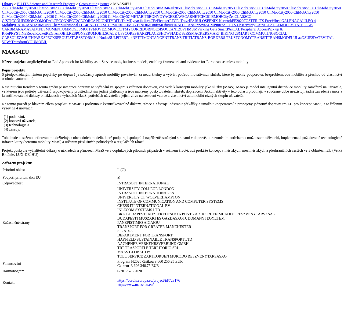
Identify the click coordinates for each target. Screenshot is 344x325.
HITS (101, 25)
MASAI (29, 29)
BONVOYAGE (160, 17)
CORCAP (90, 21)
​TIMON (146, 38)
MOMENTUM (57, 29)
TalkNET (133, 38)
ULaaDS (299, 38)
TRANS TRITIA (181, 38)
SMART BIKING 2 (222, 33)
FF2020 (238, 21)
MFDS (40, 29)
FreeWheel (273, 21)
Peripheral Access (254, 29)
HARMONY (42, 25)
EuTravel (183, 21)
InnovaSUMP (205, 25)
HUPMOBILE (116, 25)
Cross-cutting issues (94, 4)
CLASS (240, 17)
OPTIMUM (189, 29)
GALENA (289, 21)
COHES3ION (24, 21)
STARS (75, 38)
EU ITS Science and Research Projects (46, 4)
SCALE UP (114, 33)
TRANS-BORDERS (209, 38)
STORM (87, 38)
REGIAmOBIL (57, 33)
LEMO (280, 25)
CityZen (228, 17)
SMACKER (198, 33)
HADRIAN (23, 25)
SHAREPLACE (147, 33)
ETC (172, 21)
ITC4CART (87, 25)
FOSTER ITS (254, 21)
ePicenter (162, 21)
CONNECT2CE (70, 21)
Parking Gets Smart (212, 29)
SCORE (129, 33)
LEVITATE (294, 25)
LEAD (270, 25)
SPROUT (62, 38)
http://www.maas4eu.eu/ (135, 285)
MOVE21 (100, 29)
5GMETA (133, 17)
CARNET (192, 17)
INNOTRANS (184, 25)
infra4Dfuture (163, 25)
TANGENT (160, 38)
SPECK (49, 38)
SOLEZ (15, 38)
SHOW (164, 33)
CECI (203, 17)
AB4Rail (167, 8)
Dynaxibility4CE (142, 21)
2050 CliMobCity (15, 8)
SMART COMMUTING (255, 33)
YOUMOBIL (37, 42)
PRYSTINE (18, 33)
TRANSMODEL (280, 38)
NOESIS (156, 29)
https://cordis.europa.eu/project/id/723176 (148, 280)
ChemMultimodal (64, 25)
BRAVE (178, 17)
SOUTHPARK (32, 38)
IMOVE (133, 25)
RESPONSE (78, 33)
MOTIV (87, 29)
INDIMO (146, 25)
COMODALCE (46, 21)
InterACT (223, 25)
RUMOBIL (96, 33)
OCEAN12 (171, 29)
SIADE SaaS (179, 33)
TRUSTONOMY (238, 38)
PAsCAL (234, 29)
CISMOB (215, 17)
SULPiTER (117, 38)
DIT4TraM (121, 21)
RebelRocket (36, 33)
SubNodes (101, 38)
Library (7, 4)
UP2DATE (314, 38)
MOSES (74, 29)
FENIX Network (219, 21)
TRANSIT (260, 38)
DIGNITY (105, 21)
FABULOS (198, 21)
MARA (17, 29)
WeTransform (17, 42)
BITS (145, 17)
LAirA (260, 25)
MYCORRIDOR (137, 29)
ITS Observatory (242, 25)
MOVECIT (116, 29)
